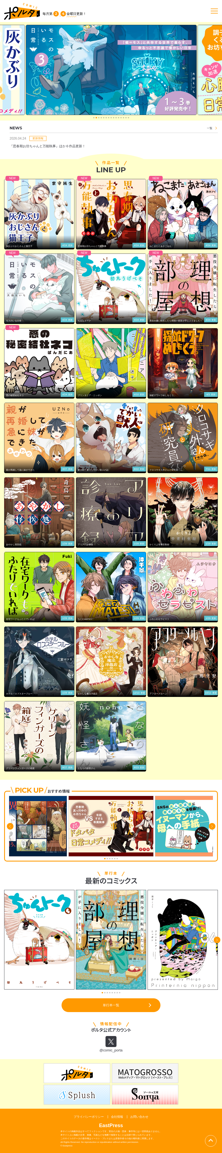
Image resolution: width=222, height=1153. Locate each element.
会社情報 (117, 1116)
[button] (94, 117)
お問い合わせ (139, 1116)
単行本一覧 (111, 1005)
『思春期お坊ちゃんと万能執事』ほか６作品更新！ (47, 146)
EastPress (111, 1125)
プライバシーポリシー (89, 1116)
